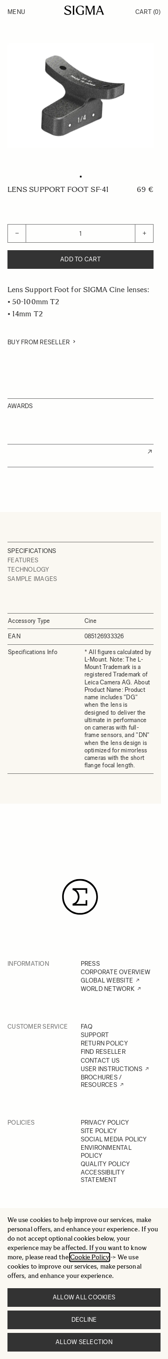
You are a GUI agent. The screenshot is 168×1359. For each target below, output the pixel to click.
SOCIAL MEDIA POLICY (114, 1139)
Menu (16, 11)
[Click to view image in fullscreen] (80, 95)
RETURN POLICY (104, 1043)
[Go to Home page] (84, 10)
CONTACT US (100, 1060)
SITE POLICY (99, 1130)
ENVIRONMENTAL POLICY (106, 1151)
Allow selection (84, 1342)
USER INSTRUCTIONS (111, 1068)
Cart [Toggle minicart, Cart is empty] (148, 11)
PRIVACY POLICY (105, 1122)
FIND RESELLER (103, 1051)
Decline (84, 1319)
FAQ (87, 1026)
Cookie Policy (89, 1257)
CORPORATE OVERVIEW (116, 972)
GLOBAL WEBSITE (107, 980)
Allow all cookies (84, 1297)
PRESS (90, 963)
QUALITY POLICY (105, 1164)
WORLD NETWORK (107, 988)
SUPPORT (95, 1034)
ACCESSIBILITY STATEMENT (103, 1176)
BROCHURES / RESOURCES (101, 1081)
